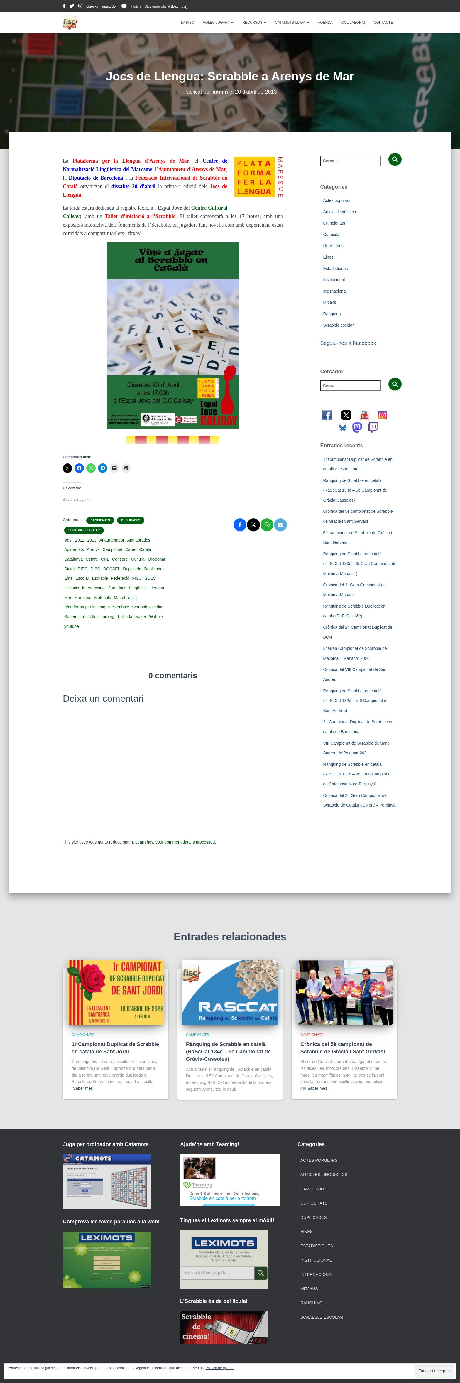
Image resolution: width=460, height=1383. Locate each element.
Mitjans (329, 302)
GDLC (150, 578)
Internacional (94, 588)
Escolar (82, 578)
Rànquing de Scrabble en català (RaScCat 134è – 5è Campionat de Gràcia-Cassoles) (355, 490)
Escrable (100, 578)
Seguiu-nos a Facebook (348, 343)
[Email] (280, 524)
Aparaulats (74, 549)
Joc (112, 588)
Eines (328, 257)
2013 (92, 540)
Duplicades (130, 520)
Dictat (69, 568)
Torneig (107, 616)
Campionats (100, 520)
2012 (79, 540)
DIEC (82, 568)
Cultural (138, 559)
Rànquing (332, 313)
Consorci (120, 559)
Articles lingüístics (339, 212)
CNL (105, 559)
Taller (93, 616)
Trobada (124, 616)
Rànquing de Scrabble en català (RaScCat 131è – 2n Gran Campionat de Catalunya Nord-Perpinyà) (357, 774)
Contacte (383, 23)
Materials (102, 597)
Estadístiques (335, 268)
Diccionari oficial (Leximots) (166, 6)
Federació (120, 578)
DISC (95, 568)
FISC (136, 578)
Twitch (136, 6)
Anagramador (111, 540)
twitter (72, 7)
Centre (92, 559)
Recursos (254, 23)
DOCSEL (111, 568)
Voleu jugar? (218, 23)
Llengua (157, 588)
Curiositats (333, 234)
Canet (130, 549)
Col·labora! (353, 23)
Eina (68, 578)
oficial (133, 597)
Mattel (119, 597)
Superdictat (74, 616)
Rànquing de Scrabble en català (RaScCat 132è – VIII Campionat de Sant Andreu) (356, 701)
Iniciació (71, 588)
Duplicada (132, 568)
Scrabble (121, 607)
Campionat (113, 549)
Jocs (122, 588)
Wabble (156, 616)
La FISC (187, 23)
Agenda (325, 23)
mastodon (110, 6)
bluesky (92, 6)
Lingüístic (137, 588)
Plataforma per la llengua (87, 607)
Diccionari (157, 559)
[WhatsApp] (267, 524)
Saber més (83, 1088)
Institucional (334, 279)
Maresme (82, 597)
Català (145, 549)
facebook (64, 7)
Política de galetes (219, 1368)
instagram (80, 7)
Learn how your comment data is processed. (175, 842)
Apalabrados (138, 540)
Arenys (93, 549)
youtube (124, 7)
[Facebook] (240, 524)
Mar (67, 597)
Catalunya (73, 559)
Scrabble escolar (84, 530)
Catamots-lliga (292, 23)
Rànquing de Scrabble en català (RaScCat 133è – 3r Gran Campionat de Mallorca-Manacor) (360, 563)
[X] (253, 524)
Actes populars (337, 200)
